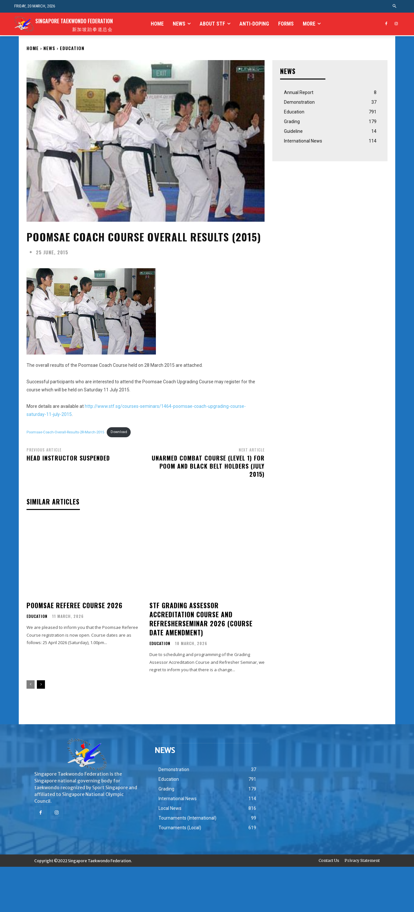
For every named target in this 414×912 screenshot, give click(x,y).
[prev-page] (31, 684)
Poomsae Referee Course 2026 (75, 605)
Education (72, 48)
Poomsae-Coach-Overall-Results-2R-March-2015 (65, 432)
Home (33, 48)
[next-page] (41, 684)
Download (119, 432)
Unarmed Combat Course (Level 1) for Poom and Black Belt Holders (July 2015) (208, 466)
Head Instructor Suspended (68, 458)
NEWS (49, 48)
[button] (395, 6)
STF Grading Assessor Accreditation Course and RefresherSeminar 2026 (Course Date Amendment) (201, 618)
